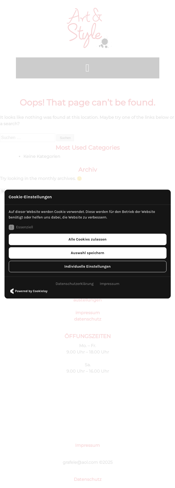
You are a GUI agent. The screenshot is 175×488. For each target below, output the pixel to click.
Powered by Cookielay (27, 291)
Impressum (109, 283)
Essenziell (20, 227)
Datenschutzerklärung (74, 283)
